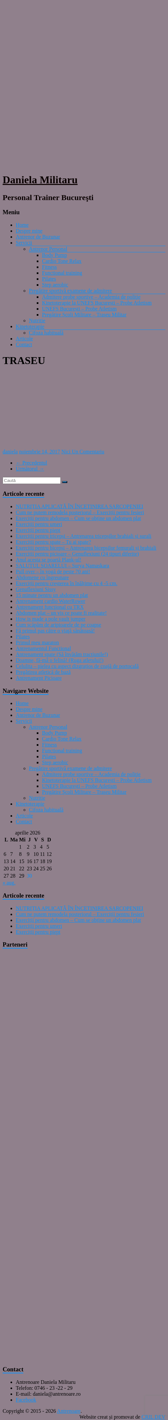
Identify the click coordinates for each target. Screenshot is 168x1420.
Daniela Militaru (40, 180)
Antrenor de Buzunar (38, 237)
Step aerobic (55, 284)
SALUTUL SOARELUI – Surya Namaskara (62, 565)
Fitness (49, 267)
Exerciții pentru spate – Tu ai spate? (53, 542)
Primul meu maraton (37, 642)
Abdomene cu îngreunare (42, 577)
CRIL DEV (153, 1417)
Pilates (49, 279)
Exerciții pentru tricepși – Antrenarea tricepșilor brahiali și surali (83, 536)
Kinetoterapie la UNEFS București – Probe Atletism (97, 303)
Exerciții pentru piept (38, 530)
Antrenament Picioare (39, 678)
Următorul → (30, 468)
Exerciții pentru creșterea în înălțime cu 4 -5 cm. (66, 583)
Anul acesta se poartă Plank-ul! (48, 559)
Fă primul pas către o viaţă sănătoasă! (55, 630)
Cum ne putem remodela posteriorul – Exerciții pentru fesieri (80, 512)
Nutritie (37, 320)
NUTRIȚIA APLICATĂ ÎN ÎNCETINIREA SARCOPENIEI (79, 506)
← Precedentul (31, 463)
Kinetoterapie (30, 326)
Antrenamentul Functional (43, 648)
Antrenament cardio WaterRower (50, 601)
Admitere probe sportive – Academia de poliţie (91, 297)
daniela (10, 451)
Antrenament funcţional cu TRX (50, 607)
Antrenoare (69, 1411)
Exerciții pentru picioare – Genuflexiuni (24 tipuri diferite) (77, 554)
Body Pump (54, 255)
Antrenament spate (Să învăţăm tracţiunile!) (62, 654)
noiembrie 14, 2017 (39, 451)
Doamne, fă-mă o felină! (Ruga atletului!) (59, 660)
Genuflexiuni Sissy (36, 589)
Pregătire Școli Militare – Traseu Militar (84, 314)
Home (22, 225)
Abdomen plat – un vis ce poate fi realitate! (61, 613)
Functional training (62, 273)
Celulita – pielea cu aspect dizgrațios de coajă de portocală (77, 666)
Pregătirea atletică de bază (43, 672)
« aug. (9, 882)
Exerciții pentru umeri (39, 524)
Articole (24, 338)
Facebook (26, 1400)
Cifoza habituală (46, 332)
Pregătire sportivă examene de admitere (70, 290)
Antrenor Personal (48, 249)
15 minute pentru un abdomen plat (52, 595)
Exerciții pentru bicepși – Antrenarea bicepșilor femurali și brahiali (86, 548)
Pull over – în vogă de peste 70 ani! (53, 571)
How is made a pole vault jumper (50, 619)
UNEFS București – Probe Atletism (79, 308)
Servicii (24, 242)
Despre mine (29, 231)
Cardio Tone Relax (61, 261)
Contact (24, 344)
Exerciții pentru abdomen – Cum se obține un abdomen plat (78, 518)
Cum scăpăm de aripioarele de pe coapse (58, 625)
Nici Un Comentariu (82, 451)
